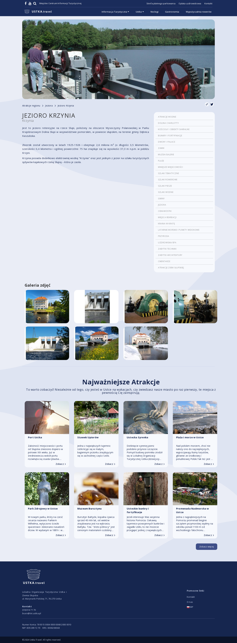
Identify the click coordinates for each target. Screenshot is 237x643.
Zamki (161, 148)
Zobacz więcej (206, 546)
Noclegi (154, 11)
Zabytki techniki (167, 248)
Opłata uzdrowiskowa (190, 3)
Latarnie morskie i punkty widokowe (178, 229)
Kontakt (208, 3)
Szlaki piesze (165, 185)
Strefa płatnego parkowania (160, 3)
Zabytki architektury (170, 255)
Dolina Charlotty (168, 123)
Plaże (161, 160)
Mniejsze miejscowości (170, 167)
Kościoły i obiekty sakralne (173, 129)
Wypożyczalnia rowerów (198, 11)
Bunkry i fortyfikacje (170, 135)
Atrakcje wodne (167, 116)
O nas (190, 601)
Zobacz (61, 464)
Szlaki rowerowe (167, 179)
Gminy (161, 198)
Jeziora (162, 204)
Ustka (140, 11)
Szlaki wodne (165, 192)
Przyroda (163, 236)
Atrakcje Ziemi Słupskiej (171, 267)
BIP (190, 606)
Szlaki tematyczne (168, 173)
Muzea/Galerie (166, 154)
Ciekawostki (165, 211)
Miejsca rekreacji (167, 217)
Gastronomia (172, 11)
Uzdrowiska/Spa (167, 242)
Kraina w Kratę (166, 223)
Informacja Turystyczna (115, 11)
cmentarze (164, 261)
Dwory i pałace (166, 141)
